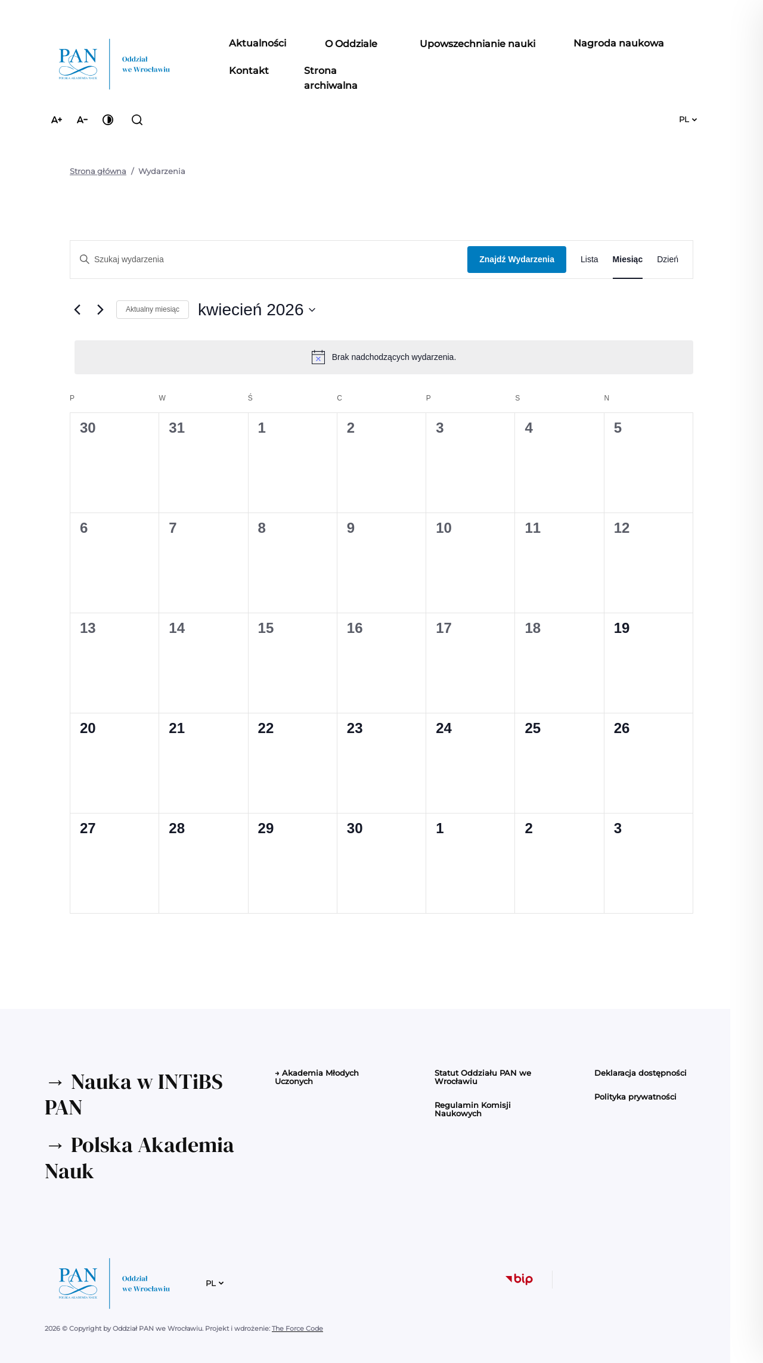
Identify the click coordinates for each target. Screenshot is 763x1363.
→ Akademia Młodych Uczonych (317, 1077)
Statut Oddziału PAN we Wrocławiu (483, 1077)
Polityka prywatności (635, 1096)
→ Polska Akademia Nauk (139, 1157)
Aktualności (257, 43)
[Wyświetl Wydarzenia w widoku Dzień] (667, 259)
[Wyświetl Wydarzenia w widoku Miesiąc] (628, 259)
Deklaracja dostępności (640, 1073)
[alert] (384, 357)
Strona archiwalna (331, 77)
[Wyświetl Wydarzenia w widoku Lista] (589, 259)
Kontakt (249, 70)
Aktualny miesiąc (152, 309)
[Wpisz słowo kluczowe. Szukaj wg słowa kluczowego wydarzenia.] (268, 259)
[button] (351, 44)
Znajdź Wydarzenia (516, 259)
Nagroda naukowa (618, 43)
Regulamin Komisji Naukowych (473, 1109)
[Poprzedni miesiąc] (77, 310)
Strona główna (98, 171)
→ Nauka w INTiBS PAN (134, 1094)
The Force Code (297, 1328)
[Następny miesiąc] (100, 310)
